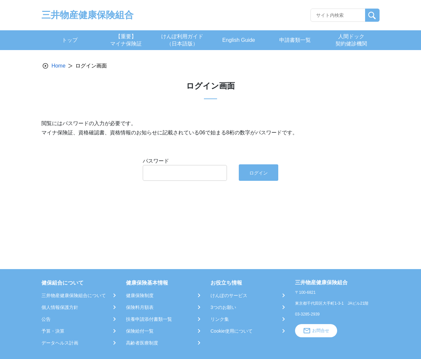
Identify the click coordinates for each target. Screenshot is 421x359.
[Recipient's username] (337, 15)
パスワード (156, 161)
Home (58, 66)
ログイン (258, 173)
